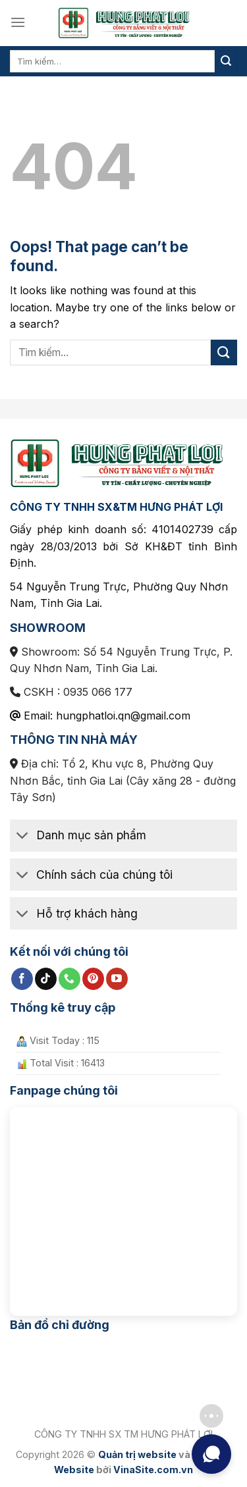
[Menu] (18, 22)
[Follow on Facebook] (22, 979)
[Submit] (226, 61)
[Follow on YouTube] (117, 979)
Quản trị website (137, 1454)
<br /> (123, 1206)
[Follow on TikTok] (46, 979)
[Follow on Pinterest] (93, 979)
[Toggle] (23, 837)
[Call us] (69, 979)
